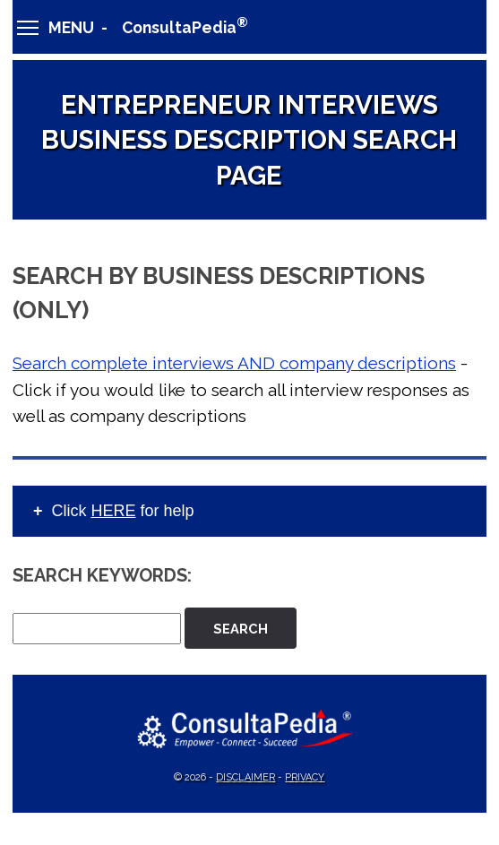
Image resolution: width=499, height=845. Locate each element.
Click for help (122, 511)
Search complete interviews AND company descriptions (234, 363)
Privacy (304, 777)
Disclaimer (245, 777)
